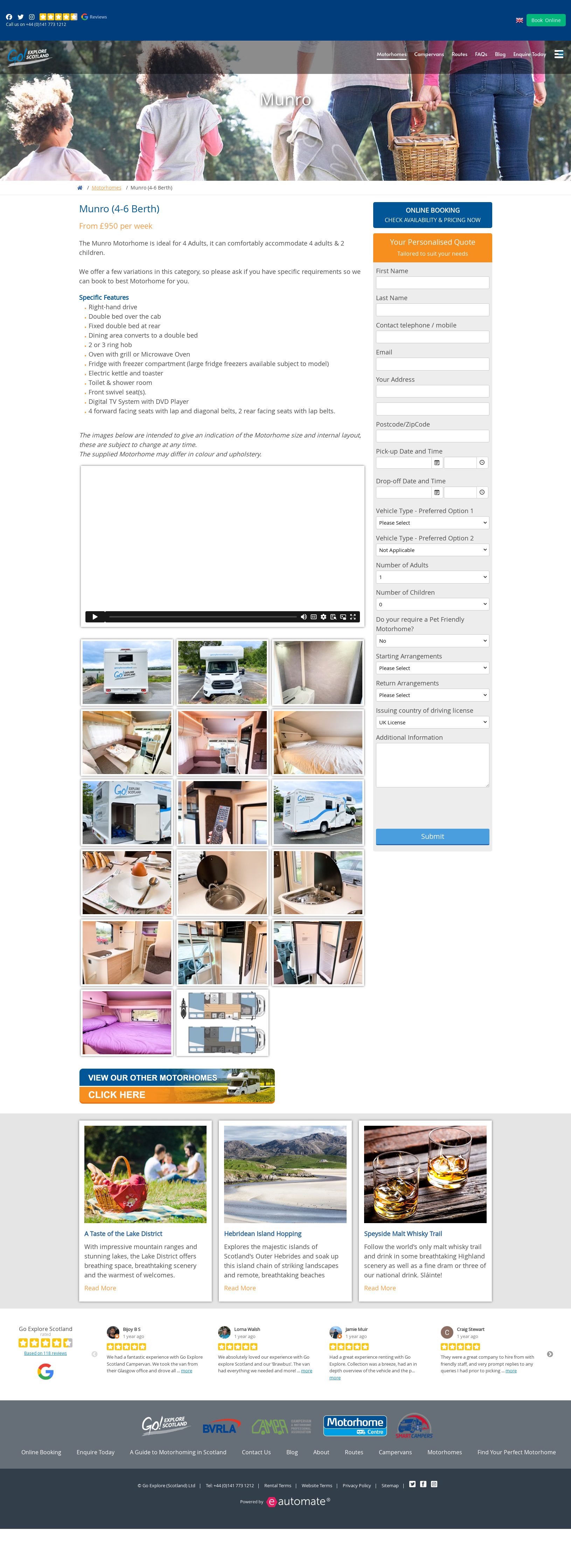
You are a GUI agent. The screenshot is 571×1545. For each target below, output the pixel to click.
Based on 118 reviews (45, 1354)
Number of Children (405, 593)
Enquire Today (529, 54)
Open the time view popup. (482, 464)
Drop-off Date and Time (411, 482)
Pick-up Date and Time (409, 452)
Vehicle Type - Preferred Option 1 (425, 512)
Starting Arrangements (409, 657)
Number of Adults (402, 566)
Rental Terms (277, 1486)
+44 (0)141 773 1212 (46, 24)
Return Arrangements (407, 684)
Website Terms (317, 1486)
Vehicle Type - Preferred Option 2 (425, 538)
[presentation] (429, 810)
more (186, 1371)
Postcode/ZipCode (403, 425)
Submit (432, 837)
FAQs (481, 54)
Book (546, 21)
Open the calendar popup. (437, 464)
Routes (460, 54)
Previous (94, 1355)
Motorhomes (391, 54)
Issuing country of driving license (424, 711)
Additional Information (409, 738)
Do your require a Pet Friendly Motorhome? (420, 625)
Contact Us (256, 1453)
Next (549, 1355)
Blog (500, 54)
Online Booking (41, 1453)
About (321, 1453)
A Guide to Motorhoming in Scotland (178, 1453)
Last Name (392, 299)
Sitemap (390, 1486)
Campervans (429, 54)
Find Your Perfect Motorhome (517, 1453)
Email (384, 353)
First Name (392, 271)
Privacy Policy (357, 1486)
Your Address (395, 380)
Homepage (80, 188)
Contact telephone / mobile (416, 326)
